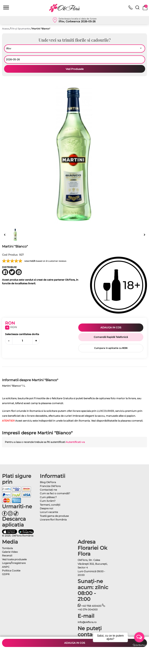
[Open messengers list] (139, 637)
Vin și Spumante (20, 28)
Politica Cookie (11, 570)
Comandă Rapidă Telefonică (111, 337)
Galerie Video (10, 551)
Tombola (7, 548)
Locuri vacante (49, 512)
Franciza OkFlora (50, 486)
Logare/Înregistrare (14, 563)
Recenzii (7, 555)
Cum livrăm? (47, 500)
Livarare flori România (53, 519)
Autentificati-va (75, 441)
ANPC (6, 566)
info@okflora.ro (87, 622)
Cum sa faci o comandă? (55, 493)
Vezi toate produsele (14, 559)
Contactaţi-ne (48, 489)
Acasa (5, 28)
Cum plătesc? (48, 497)
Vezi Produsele (75, 68)
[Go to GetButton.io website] (139, 645)
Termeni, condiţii (50, 504)
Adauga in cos (110, 327)
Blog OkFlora (48, 482)
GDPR (6, 574)
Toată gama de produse (54, 515)
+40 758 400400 (90, 605)
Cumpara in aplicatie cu (110, 348)
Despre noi (46, 508)
